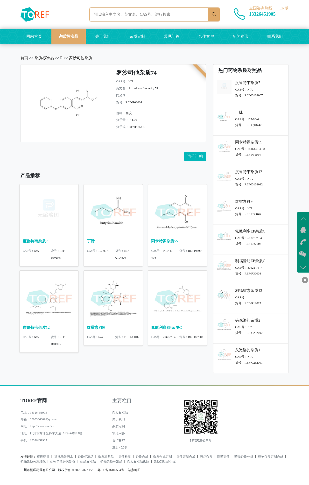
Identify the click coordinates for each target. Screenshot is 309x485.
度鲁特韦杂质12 (36, 329)
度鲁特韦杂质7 (35, 241)
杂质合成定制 (162, 456)
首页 (24, 58)
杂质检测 (125, 456)
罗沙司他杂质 (80, 58)
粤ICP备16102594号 (109, 470)
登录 (124, 447)
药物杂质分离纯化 (33, 461)
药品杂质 (206, 456)
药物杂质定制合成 (270, 456)
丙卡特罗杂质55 (164, 241)
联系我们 (275, 36)
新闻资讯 (240, 36)
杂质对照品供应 (165, 461)
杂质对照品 (106, 456)
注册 (115, 447)
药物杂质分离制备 (62, 461)
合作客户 (206, 36)
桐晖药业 (43, 456)
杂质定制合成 (185, 456)
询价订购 (195, 156)
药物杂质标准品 (111, 461)
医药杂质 (223, 456)
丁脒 (91, 241)
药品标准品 (88, 461)
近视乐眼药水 (63, 456)
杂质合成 (142, 456)
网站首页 (34, 36)
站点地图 (134, 470)
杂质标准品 (68, 36)
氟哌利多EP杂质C (166, 329)
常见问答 (171, 36)
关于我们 (103, 36)
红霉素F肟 (96, 329)
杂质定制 (137, 36)
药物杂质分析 (243, 456)
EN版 (284, 8)
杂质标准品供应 (138, 461)
